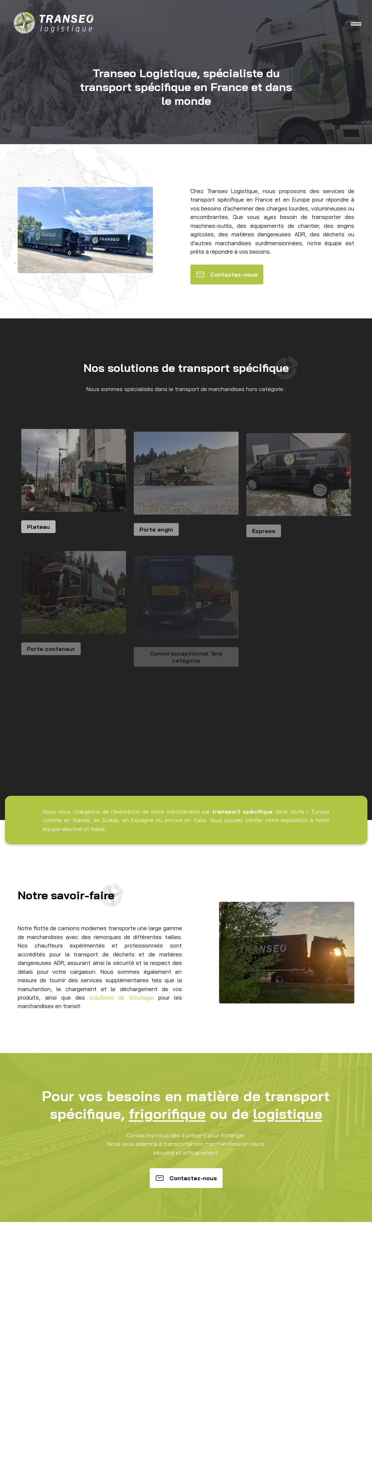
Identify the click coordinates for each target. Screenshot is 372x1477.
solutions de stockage (122, 997)
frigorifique (167, 1113)
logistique (287, 1113)
